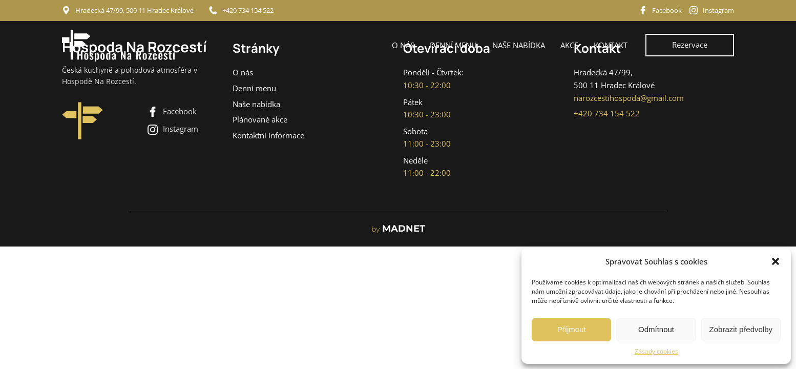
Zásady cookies (656, 351)
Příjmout (571, 329)
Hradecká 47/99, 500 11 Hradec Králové (134, 10)
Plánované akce (260, 119)
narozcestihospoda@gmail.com (629, 98)
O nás (403, 45)
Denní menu (453, 45)
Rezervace (689, 44)
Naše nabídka (518, 45)
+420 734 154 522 (248, 10)
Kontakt (610, 45)
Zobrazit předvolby (740, 329)
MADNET (398, 229)
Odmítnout (656, 329)
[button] (775, 261)
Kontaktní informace (268, 135)
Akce (569, 45)
